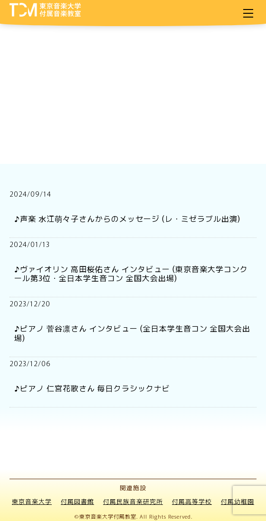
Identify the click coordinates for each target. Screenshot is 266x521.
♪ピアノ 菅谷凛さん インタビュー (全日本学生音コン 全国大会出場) (132, 332)
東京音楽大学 (32, 501)
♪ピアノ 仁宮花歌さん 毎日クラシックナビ (92, 388)
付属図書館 (77, 501)
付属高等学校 (192, 501)
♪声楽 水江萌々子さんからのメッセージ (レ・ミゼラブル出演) (127, 218)
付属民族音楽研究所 (133, 501)
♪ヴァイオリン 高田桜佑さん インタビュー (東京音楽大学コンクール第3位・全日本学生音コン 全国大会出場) (131, 273)
